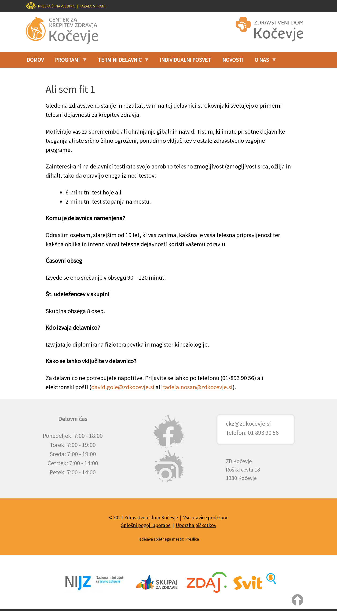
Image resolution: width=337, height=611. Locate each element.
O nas (263, 61)
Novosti (232, 59)
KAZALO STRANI (92, 6)
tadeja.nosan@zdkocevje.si (198, 387)
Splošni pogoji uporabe (146, 525)
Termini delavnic (121, 61)
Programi (68, 61)
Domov (35, 59)
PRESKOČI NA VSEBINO (56, 6)
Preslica (192, 539)
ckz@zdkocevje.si (248, 423)
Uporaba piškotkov (196, 525)
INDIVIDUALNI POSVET (185, 59)
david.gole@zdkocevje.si (122, 387)
